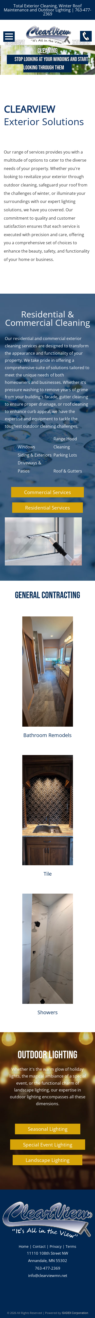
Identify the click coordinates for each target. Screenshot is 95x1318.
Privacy (56, 1246)
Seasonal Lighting (47, 1128)
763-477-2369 (47, 1268)
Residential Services (47, 507)
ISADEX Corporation (75, 1313)
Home (24, 1246)
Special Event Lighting (47, 1144)
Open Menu (9, 36)
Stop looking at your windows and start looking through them (51, 63)
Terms (71, 1246)
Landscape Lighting (47, 1160)
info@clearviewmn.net (47, 1275)
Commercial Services (47, 492)
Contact (39, 1246)
